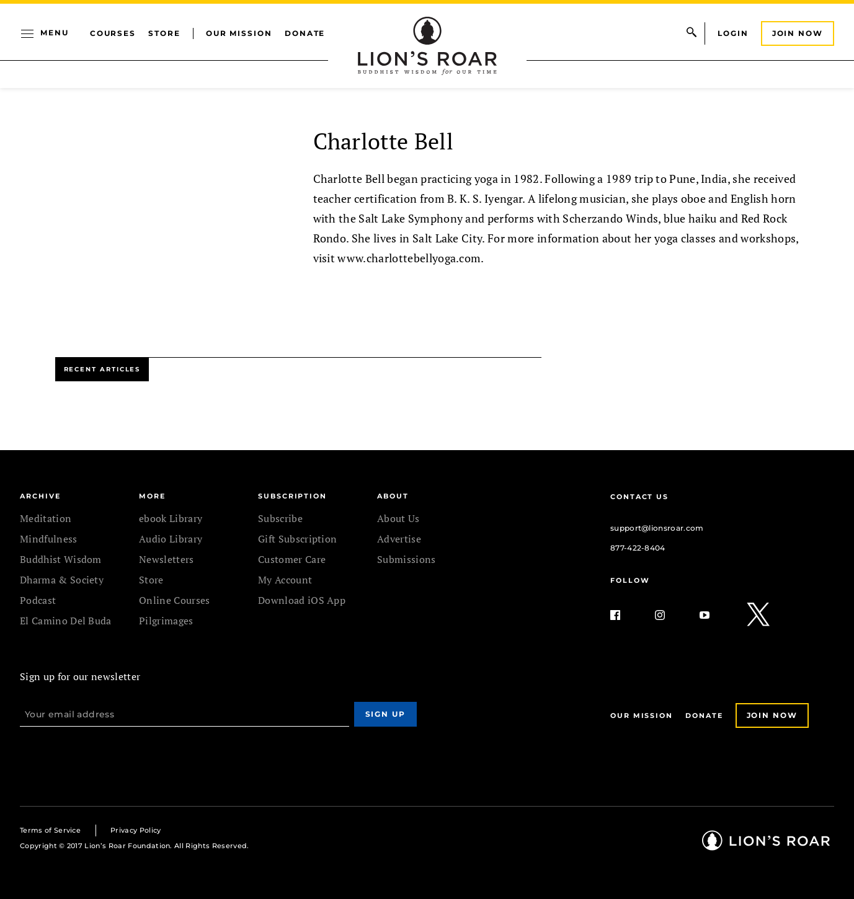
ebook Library (170, 518)
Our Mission (239, 33)
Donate (305, 33)
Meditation (45, 518)
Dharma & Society (62, 580)
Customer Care (292, 559)
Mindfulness (49, 539)
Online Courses (174, 600)
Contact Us (639, 496)
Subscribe (280, 518)
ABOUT (393, 496)
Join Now (797, 33)
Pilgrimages (166, 620)
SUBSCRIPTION (292, 496)
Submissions (406, 559)
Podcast (38, 600)
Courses (113, 33)
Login (733, 33)
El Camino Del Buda (66, 620)
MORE (152, 496)
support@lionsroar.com (657, 528)
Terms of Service (50, 830)
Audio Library (170, 539)
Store (164, 33)
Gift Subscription (297, 539)
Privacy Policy (135, 830)
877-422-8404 (637, 547)
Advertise (399, 539)
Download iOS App (301, 600)
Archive (40, 496)
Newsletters (166, 559)
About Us (398, 518)
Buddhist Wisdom (61, 559)
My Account (285, 580)
